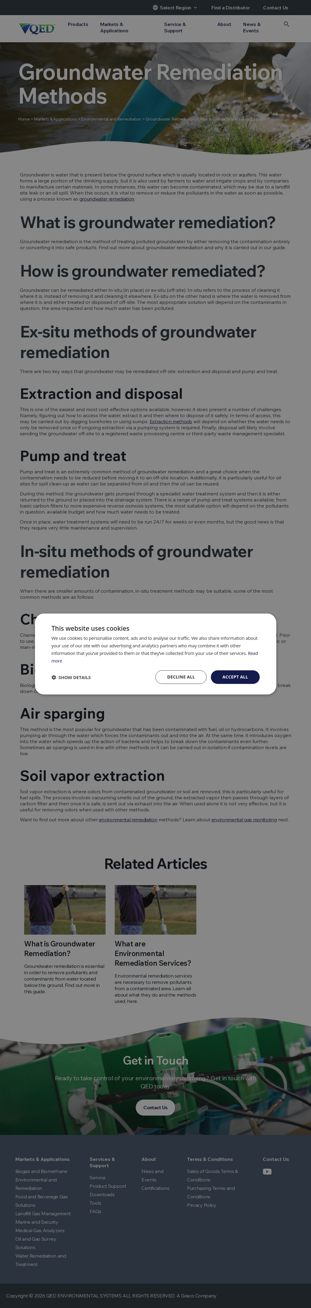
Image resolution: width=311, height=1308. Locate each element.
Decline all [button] (181, 677)
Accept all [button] (235, 677)
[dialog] (155, 654)
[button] (71, 677)
